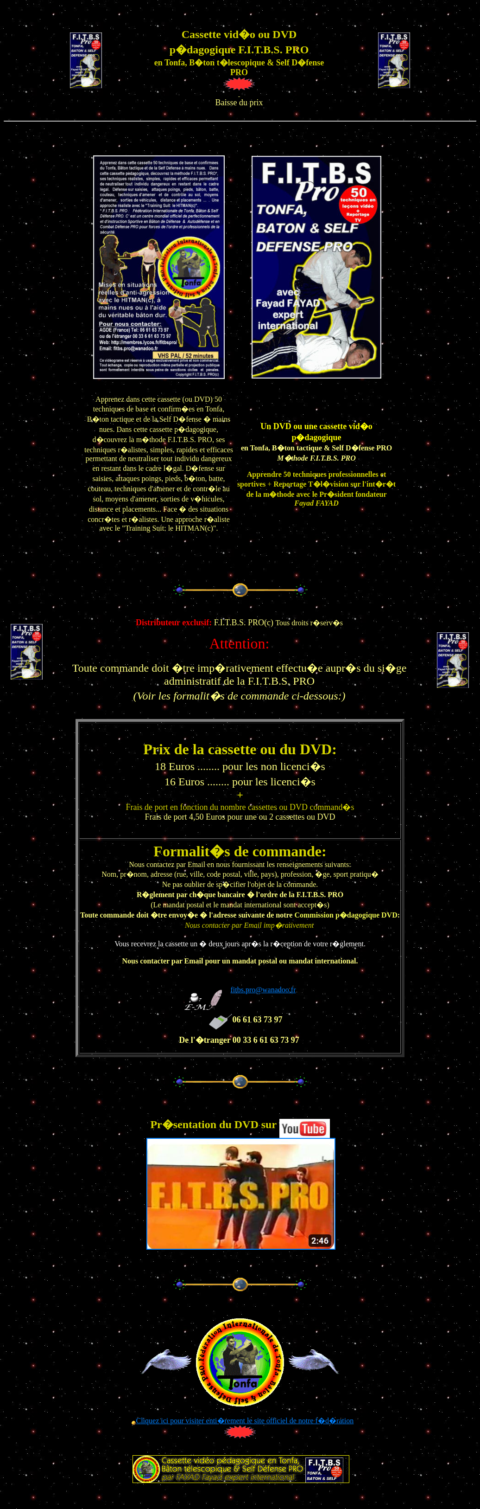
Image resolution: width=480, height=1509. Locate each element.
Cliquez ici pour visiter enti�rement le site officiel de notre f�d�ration (245, 1421)
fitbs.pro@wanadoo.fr (263, 990)
